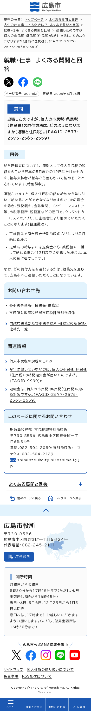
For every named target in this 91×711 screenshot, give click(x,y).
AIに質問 (79, 707)
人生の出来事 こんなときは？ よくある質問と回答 (41, 24)
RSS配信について (37, 676)
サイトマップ (13, 669)
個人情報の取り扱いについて (50, 669)
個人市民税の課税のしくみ (31, 361)
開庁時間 (24, 577)
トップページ (34, 19)
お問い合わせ (56, 707)
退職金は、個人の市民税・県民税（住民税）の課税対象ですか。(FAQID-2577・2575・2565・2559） (47, 394)
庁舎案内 (22, 556)
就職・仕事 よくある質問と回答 (27, 30)
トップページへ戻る (68, 498)
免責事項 (11, 676)
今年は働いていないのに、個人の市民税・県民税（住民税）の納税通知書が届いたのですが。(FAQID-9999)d (48, 375)
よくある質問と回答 (63, 19)
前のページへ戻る (29, 498)
